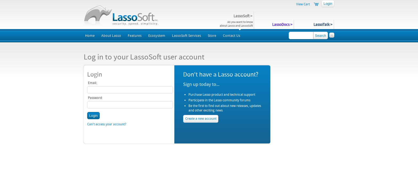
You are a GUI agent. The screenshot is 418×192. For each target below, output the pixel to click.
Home (90, 35)
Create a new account (200, 119)
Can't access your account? (106, 124)
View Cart (303, 4)
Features (135, 35)
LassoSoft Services (186, 35)
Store (212, 35)
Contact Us (231, 35)
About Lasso (111, 35)
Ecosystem (156, 35)
